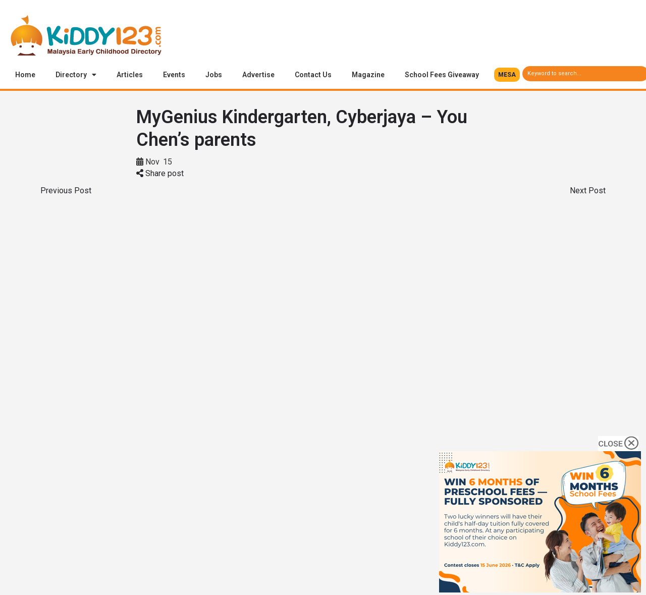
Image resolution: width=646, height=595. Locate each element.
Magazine (368, 75)
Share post (160, 173)
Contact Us (313, 75)
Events (174, 75)
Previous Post (65, 190)
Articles (130, 75)
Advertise (258, 75)
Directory (76, 74)
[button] (507, 75)
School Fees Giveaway (442, 75)
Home (25, 75)
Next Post (588, 190)
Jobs (213, 75)
